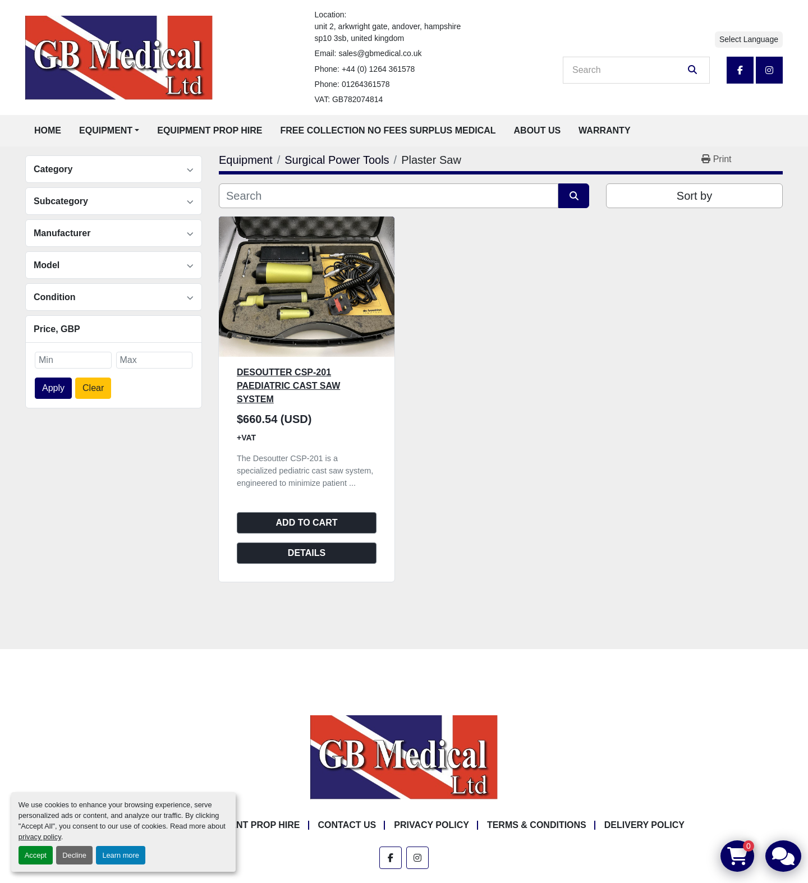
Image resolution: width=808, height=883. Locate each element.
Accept (36, 855)
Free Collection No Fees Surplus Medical (388, 130)
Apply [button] (53, 388)
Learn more (120, 855)
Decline (74, 855)
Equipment (105, 130)
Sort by (694, 196)
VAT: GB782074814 (349, 99)
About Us (537, 130)
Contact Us (347, 825)
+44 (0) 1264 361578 (378, 69)
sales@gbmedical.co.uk (379, 53)
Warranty (604, 130)
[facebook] (740, 70)
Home (47, 130)
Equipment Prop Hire (209, 130)
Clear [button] (93, 388)
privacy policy (40, 837)
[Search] (628, 70)
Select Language (748, 39)
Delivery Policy (644, 825)
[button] (109, 130)
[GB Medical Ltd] (404, 757)
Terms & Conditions (536, 825)
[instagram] (769, 70)
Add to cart (307, 522)
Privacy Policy (431, 825)
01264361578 (366, 84)
